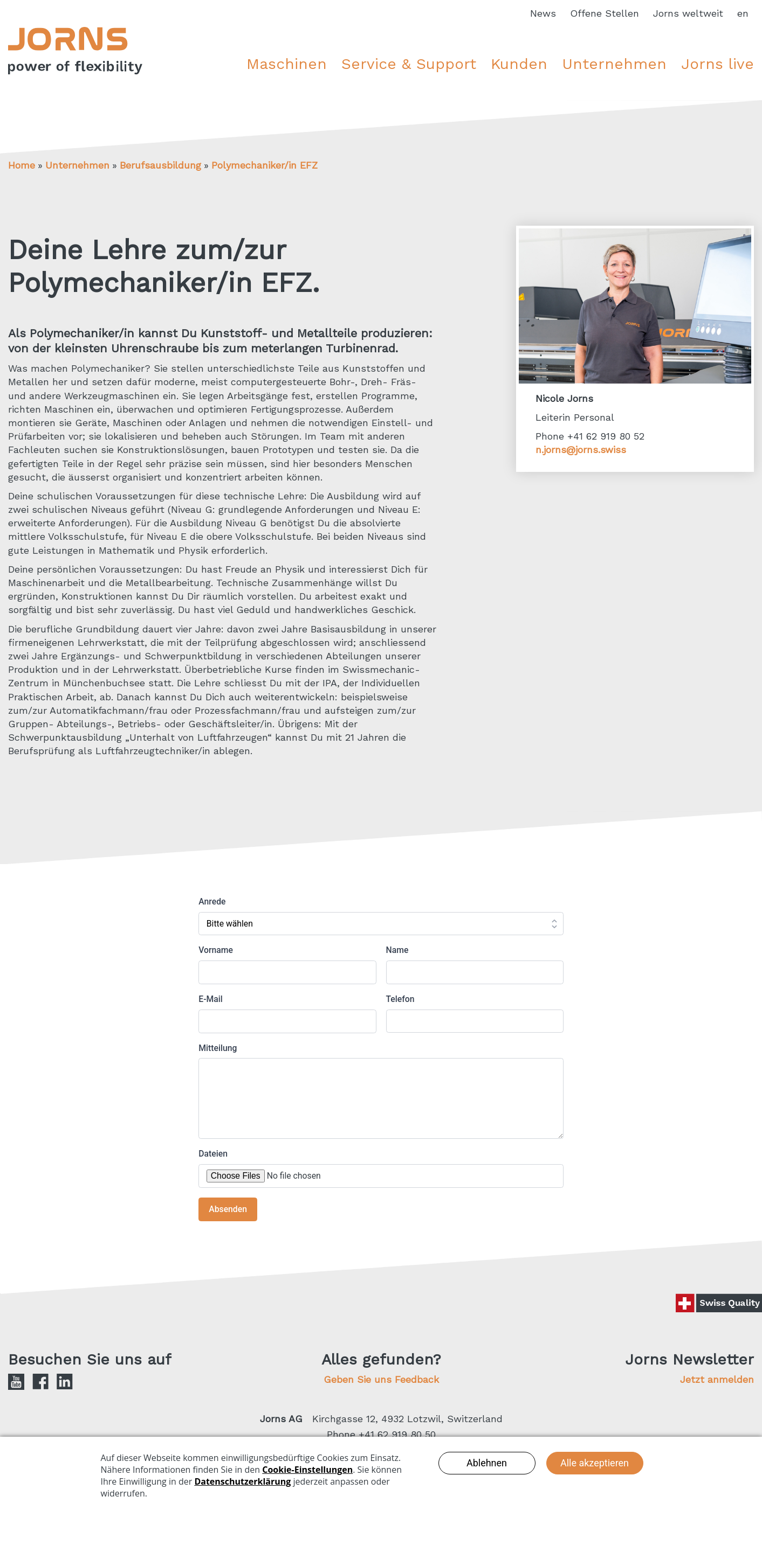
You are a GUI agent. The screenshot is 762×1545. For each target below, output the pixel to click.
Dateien (213, 1154)
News (543, 13)
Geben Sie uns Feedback (381, 1379)
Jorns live (717, 64)
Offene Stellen (604, 13)
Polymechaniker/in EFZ (264, 165)
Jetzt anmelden (717, 1379)
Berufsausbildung (160, 165)
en (743, 13)
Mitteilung (217, 1048)
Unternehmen (614, 64)
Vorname (215, 950)
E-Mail (210, 999)
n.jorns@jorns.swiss (581, 449)
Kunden (519, 64)
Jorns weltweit (688, 13)
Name (397, 950)
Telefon (400, 999)
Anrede (211, 901)
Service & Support (408, 64)
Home (21, 165)
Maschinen (286, 64)
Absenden (228, 1209)
